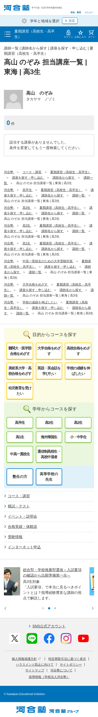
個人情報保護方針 (26, 659)
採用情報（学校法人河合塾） (49, 677)
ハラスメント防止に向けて (35, 664)
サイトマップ (34, 670)
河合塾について (61, 670)
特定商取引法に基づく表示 (67, 659)
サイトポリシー (71, 664)
